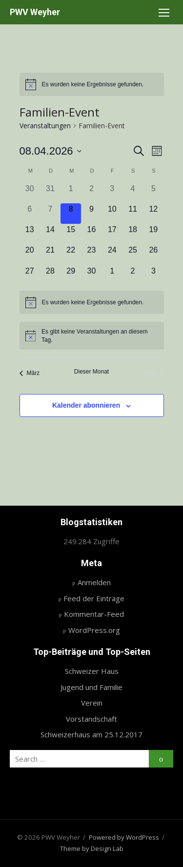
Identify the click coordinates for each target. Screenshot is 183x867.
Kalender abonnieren (86, 405)
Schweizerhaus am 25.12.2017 (91, 734)
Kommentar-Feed (94, 614)
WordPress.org (94, 630)
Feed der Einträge (93, 598)
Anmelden (94, 582)
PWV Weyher (35, 12)
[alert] (92, 84)
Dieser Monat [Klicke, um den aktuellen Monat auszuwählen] (91, 371)
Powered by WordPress (124, 837)
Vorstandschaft (91, 719)
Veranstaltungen (45, 125)
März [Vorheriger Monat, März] (30, 373)
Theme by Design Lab (91, 848)
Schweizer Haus (92, 671)
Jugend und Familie (91, 687)
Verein (91, 703)
